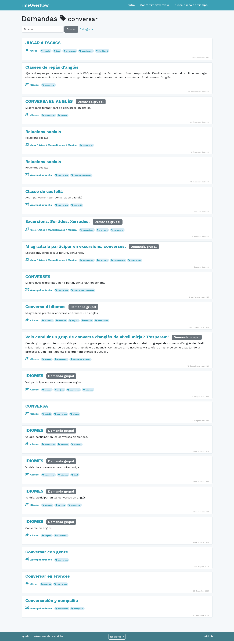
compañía (78, 609)
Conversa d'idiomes (45, 306)
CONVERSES (37, 276)
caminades (87, 51)
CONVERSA (36, 406)
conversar (71, 51)
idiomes (62, 321)
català (48, 414)
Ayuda (25, 636)
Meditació (103, 51)
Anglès (48, 359)
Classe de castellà (44, 191)
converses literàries (84, 290)
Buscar (71, 29)
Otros (31, 50)
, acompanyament (82, 175)
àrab (76, 475)
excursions (87, 230)
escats (46, 51)
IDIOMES (34, 375)
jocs (58, 51)
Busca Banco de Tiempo (191, 5)
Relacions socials (43, 131)
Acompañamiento (39, 175)
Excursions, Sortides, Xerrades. (57, 221)
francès (78, 444)
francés (88, 321)
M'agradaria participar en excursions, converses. (75, 246)
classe (48, 390)
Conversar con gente (46, 552)
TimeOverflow (34, 5)
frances (47, 584)
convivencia (119, 260)
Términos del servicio (48, 636)
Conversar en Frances (47, 576)
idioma (76, 414)
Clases (32, 84)
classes (49, 321)
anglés (75, 321)
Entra (131, 5)
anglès (63, 115)
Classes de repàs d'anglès (51, 67)
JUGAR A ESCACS (43, 42)
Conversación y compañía (51, 600)
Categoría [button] (87, 29)
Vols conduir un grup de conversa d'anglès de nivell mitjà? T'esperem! (97, 337)
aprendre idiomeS (82, 359)
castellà (78, 205)
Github (208, 636)
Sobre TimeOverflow (154, 5)
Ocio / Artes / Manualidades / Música (51, 145)
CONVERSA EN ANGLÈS (49, 101)
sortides (103, 230)
